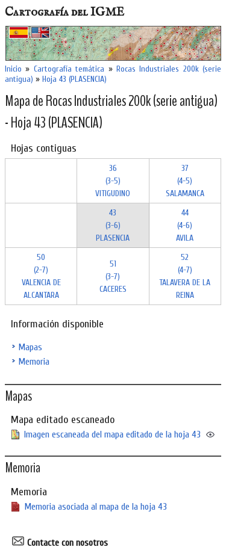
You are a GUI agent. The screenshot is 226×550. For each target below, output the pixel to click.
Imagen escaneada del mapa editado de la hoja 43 (112, 434)
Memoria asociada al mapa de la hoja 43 (95, 506)
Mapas (30, 347)
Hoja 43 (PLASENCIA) (74, 79)
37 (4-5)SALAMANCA (185, 181)
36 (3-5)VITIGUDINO (112, 181)
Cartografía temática (69, 69)
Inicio (13, 69)
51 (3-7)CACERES (113, 276)
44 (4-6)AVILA (184, 225)
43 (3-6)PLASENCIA (113, 225)
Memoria (33, 361)
